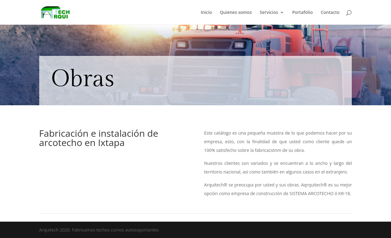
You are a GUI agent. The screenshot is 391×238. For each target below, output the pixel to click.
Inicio (206, 12)
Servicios (269, 12)
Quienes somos (236, 12)
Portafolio (302, 12)
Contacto (330, 12)
